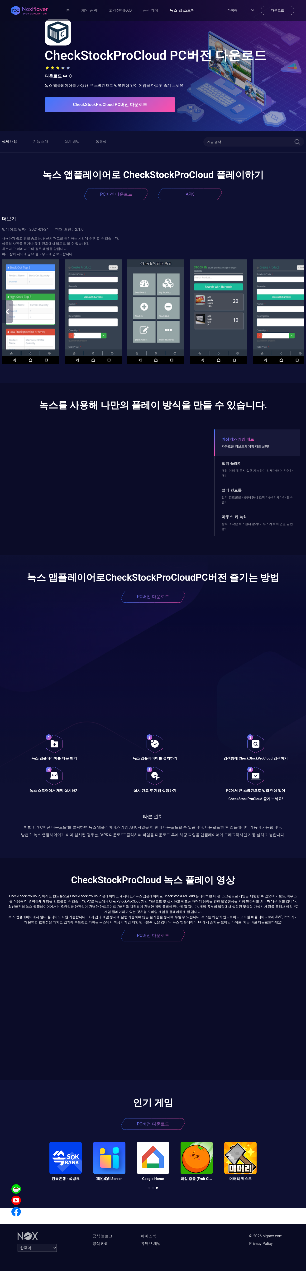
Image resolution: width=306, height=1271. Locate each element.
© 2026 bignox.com (265, 1236)
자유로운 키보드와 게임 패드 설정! (245, 446)
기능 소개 (40, 141)
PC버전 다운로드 (116, 194)
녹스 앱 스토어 (182, 10)
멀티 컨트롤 (232, 490)
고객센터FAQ (120, 10)
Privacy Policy (261, 1243)
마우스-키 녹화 (234, 517)
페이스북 (148, 1236)
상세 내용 (9, 141)
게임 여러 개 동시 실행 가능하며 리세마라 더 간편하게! (257, 473)
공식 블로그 (102, 1236)
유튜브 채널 (151, 1243)
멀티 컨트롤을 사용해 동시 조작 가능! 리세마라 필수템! (257, 500)
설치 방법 (72, 141)
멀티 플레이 (232, 463)
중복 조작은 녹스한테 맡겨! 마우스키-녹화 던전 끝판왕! (257, 526)
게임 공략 (89, 10)
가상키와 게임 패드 (238, 439)
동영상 (101, 141)
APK (190, 194)
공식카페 (150, 10)
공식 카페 (100, 1243)
